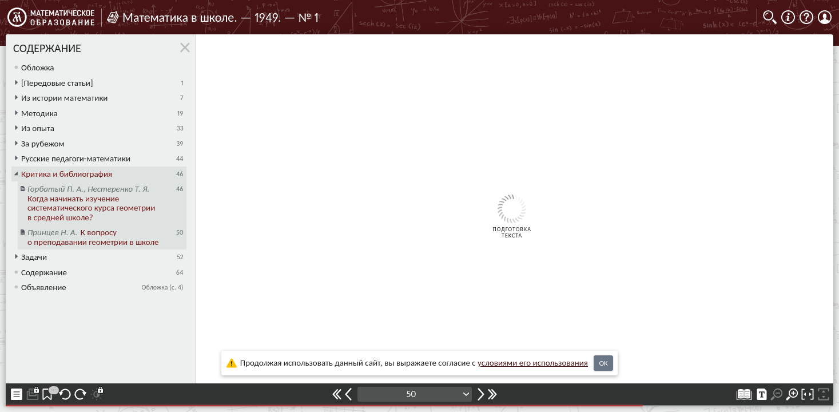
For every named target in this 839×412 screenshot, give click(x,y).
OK (603, 363)
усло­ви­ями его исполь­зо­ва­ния (533, 363)
